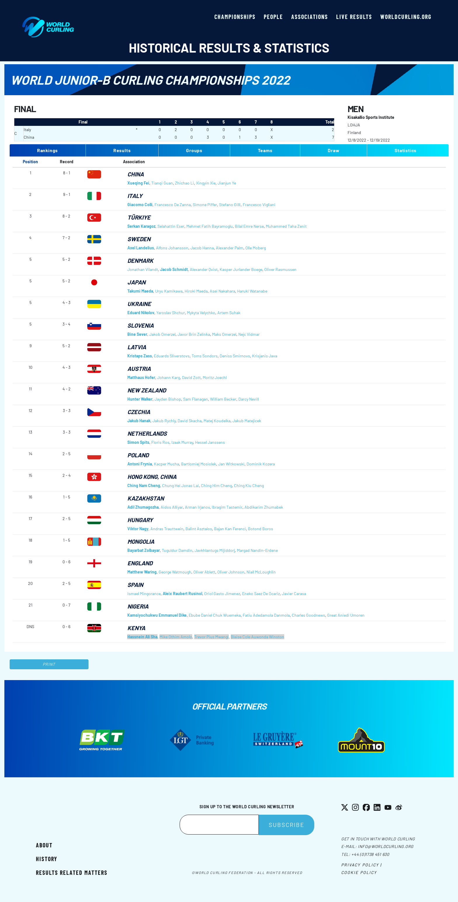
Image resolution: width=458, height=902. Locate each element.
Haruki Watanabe (252, 290)
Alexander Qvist (204, 269)
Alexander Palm (229, 247)
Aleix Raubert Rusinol (182, 593)
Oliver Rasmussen (280, 269)
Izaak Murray (182, 442)
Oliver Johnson (230, 571)
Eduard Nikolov (140, 312)
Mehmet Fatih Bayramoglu (209, 226)
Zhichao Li (184, 182)
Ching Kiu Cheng (249, 485)
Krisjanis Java (264, 355)
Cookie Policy (359, 872)
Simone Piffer (205, 204)
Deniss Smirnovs (235, 355)
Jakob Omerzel (162, 334)
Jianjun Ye (227, 182)
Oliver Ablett (204, 571)
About (44, 845)
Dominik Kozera (261, 463)
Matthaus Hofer (141, 377)
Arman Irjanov (197, 507)
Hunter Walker (139, 399)
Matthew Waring (142, 571)
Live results (354, 16)
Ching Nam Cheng (143, 485)
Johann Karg (168, 377)
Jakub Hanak (138, 420)
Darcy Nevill (248, 399)
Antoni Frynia (139, 463)
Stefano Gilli (230, 204)
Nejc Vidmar (249, 334)
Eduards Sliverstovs (172, 355)
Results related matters (71, 872)
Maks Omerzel (224, 334)
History (46, 858)
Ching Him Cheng (216, 485)
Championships (235, 16)
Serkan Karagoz (141, 226)
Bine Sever (137, 334)
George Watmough (175, 571)
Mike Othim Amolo (175, 636)
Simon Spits (138, 442)
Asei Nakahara (222, 290)
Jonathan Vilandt (142, 269)
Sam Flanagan (195, 399)
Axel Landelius (140, 247)
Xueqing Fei (138, 182)
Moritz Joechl (215, 377)
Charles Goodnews (308, 615)
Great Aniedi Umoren (346, 615)
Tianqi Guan (162, 182)
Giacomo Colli (139, 204)
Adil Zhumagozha (143, 507)
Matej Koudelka (217, 420)
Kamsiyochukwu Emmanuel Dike (157, 615)
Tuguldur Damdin (177, 550)
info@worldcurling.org (386, 846)
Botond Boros (260, 528)
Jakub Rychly (164, 420)
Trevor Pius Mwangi (211, 636)
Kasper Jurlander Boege (241, 269)
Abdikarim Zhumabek (263, 507)
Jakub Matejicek (247, 420)
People (273, 16)
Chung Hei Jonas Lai (180, 485)
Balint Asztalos (198, 528)
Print (49, 664)
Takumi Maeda (140, 290)
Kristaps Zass (139, 355)
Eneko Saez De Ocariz (261, 593)
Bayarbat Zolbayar (143, 550)
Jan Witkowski (231, 463)
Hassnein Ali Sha (142, 636)
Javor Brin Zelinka (194, 334)
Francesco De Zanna (173, 204)
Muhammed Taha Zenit (286, 226)
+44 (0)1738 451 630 (370, 854)
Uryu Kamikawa (169, 290)
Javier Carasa (294, 593)
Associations (309, 16)
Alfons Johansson (172, 247)
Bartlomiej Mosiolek (198, 463)
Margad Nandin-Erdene (257, 550)
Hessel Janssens (210, 442)
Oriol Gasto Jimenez (222, 593)
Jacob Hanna (202, 247)
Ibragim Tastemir (227, 507)
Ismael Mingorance (144, 593)
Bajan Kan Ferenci (230, 528)
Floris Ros (160, 442)
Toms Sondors (205, 355)
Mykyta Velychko (201, 312)
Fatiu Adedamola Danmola (266, 615)
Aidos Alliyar (172, 507)
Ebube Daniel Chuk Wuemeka (215, 615)
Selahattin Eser (170, 226)
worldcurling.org (405, 16)
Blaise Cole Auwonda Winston (257, 636)
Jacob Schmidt (174, 269)
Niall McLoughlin (261, 571)
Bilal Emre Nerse (249, 226)
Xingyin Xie (206, 182)
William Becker (223, 399)
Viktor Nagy (137, 528)
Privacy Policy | (361, 864)
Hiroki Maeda (196, 290)
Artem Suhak (228, 312)
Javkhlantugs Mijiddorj (215, 550)
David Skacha (190, 420)
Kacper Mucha (166, 463)
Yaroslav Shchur (170, 312)
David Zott (191, 377)
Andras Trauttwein (166, 528)
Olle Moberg (255, 247)
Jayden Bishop (168, 399)
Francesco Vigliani (259, 204)
